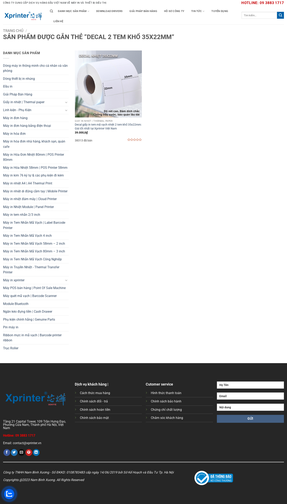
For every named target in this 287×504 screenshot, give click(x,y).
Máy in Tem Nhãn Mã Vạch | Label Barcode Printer (34, 225)
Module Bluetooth (16, 304)
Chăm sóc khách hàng (167, 418)
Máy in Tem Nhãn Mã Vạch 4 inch (27, 236)
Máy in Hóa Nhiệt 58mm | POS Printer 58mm (35, 168)
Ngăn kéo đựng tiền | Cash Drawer (27, 311)
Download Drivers (109, 11)
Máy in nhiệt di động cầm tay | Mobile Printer (35, 191)
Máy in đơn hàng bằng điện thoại (27, 126)
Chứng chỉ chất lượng (166, 410)
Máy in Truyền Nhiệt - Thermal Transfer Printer (31, 269)
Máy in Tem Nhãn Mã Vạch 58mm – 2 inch (34, 243)
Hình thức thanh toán (166, 393)
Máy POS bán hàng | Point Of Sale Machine (34, 288)
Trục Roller (10, 348)
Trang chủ (13, 30)
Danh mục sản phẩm (73, 11)
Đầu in (7, 86)
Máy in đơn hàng (15, 118)
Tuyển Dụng (219, 11)
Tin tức (197, 11)
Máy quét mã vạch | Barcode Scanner (30, 296)
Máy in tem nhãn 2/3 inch (21, 215)
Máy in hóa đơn (14, 134)
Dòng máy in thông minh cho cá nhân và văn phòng (35, 68)
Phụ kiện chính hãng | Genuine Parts (29, 319)
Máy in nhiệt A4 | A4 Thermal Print (27, 183)
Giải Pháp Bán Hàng (143, 11)
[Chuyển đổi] (66, 102)
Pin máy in (10, 327)
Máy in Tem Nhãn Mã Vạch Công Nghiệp (32, 259)
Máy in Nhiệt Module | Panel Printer (28, 207)
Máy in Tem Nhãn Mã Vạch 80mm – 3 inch (34, 251)
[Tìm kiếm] (51, 11)
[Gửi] (280, 15)
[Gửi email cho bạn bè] (21, 452)
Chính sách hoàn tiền (95, 410)
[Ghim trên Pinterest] (28, 452)
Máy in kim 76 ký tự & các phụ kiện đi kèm (33, 175)
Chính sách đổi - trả (94, 401)
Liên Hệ (58, 21)
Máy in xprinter (13, 280)
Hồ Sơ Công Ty (174, 11)
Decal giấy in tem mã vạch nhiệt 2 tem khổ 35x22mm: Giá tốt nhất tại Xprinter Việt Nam (108, 126)
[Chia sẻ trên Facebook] (6, 452)
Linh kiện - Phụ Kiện (17, 110)
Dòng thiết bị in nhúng (19, 79)
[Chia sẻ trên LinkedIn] (36, 452)
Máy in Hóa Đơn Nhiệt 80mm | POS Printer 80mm (33, 157)
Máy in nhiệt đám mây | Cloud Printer (30, 199)
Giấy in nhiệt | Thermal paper (23, 102)
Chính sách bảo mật (94, 418)
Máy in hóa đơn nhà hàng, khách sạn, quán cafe (34, 144)
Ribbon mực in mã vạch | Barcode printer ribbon (32, 337)
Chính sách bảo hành (166, 401)
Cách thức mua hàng (95, 393)
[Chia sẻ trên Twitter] (14, 452)
